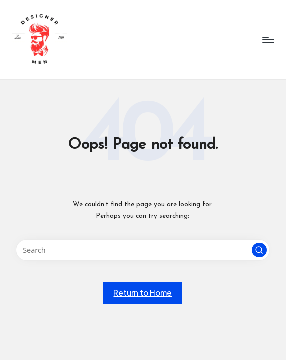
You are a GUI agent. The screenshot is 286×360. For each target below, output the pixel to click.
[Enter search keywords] (143, 250)
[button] (259, 250)
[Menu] (267, 40)
